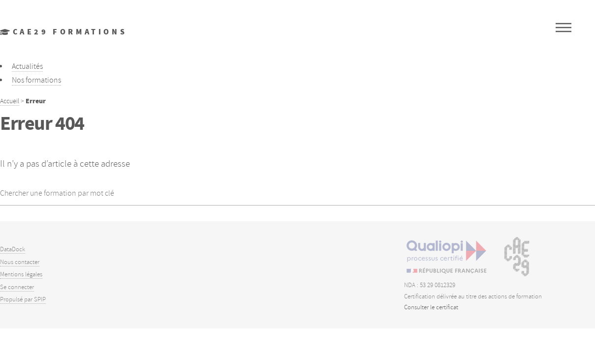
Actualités (27, 66)
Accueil (9, 100)
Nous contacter (19, 262)
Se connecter (17, 287)
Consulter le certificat (431, 307)
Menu (563, 27)
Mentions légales (21, 274)
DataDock (12, 249)
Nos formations (36, 80)
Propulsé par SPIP (23, 299)
